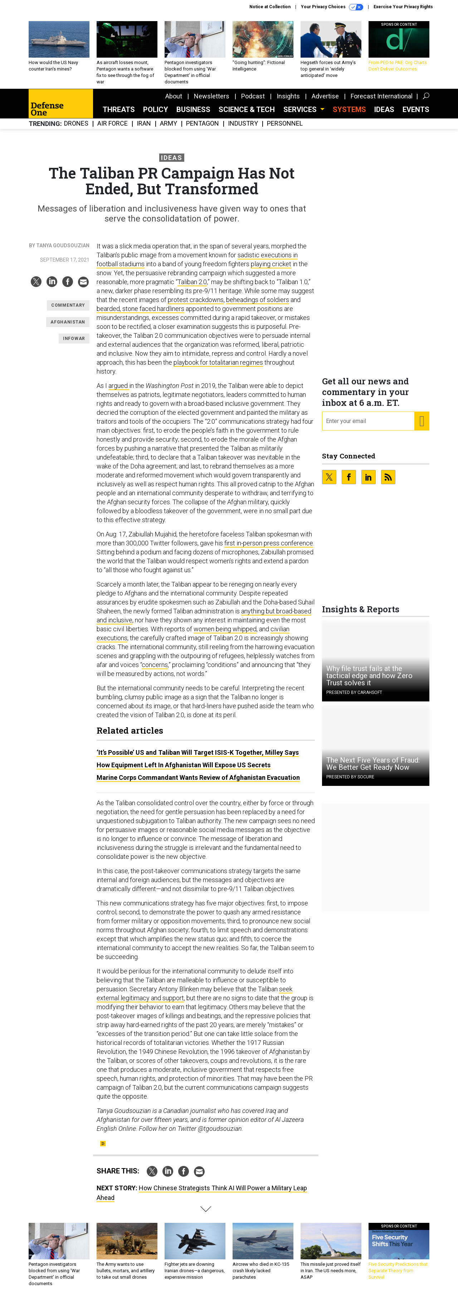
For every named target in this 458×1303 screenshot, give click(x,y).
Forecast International (382, 101)
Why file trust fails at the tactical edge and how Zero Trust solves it (369, 681)
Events (416, 115)
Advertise (325, 101)
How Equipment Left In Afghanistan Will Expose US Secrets (184, 770)
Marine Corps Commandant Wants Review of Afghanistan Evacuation (198, 783)
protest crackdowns (196, 305)
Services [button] (300, 115)
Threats (119, 115)
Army (168, 129)
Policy (155, 115)
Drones (76, 129)
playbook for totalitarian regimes (218, 367)
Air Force (112, 129)
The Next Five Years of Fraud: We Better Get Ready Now (373, 769)
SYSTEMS (349, 115)
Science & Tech (247, 115)
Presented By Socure (350, 782)
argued (118, 391)
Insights (288, 101)
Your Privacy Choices (332, 7)
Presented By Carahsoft (354, 697)
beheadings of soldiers (257, 305)
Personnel (285, 129)
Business (193, 115)
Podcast (253, 101)
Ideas (384, 115)
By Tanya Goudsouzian (59, 251)
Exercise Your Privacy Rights (403, 6)
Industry (243, 129)
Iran (144, 129)
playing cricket (271, 269)
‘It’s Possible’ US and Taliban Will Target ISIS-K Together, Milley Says (198, 758)
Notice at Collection (270, 6)
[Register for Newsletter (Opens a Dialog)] (421, 426)
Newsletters (211, 101)
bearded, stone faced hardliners (140, 314)
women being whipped (225, 634)
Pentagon (202, 129)
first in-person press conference (268, 548)
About (173, 101)
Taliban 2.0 (192, 287)
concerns (155, 670)
